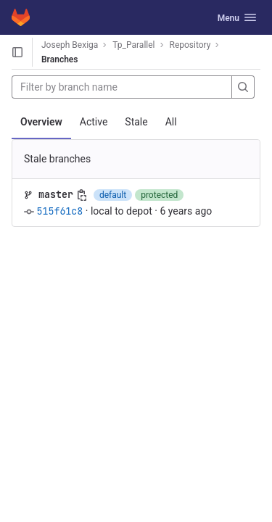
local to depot (121, 211)
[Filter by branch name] (122, 87)
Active (94, 122)
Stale (136, 122)
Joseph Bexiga (69, 45)
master (55, 194)
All (171, 122)
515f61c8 (59, 211)
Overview (41, 122)
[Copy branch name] (82, 195)
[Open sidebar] (17, 52)
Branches (59, 59)
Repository (190, 45)
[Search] (243, 87)
